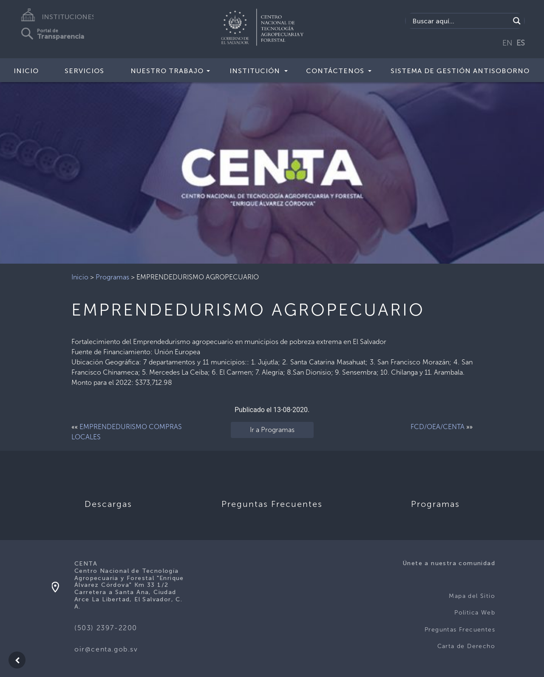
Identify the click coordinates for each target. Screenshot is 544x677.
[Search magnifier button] (517, 21)
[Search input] (460, 21)
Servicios (84, 71)
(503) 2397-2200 (105, 628)
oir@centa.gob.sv (106, 649)
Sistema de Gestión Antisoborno (460, 71)
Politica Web (474, 612)
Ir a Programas (272, 430)
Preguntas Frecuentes (460, 629)
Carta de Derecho (466, 646)
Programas (112, 277)
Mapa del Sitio (472, 596)
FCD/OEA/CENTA (438, 427)
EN (507, 43)
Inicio (26, 71)
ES (520, 43)
